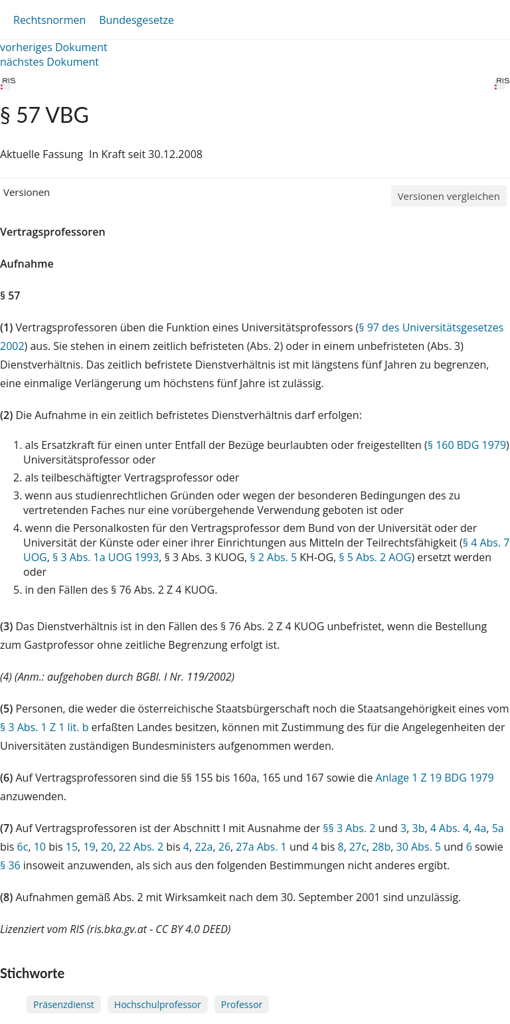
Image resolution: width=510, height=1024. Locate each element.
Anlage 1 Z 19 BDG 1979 (435, 777)
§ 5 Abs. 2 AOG (375, 557)
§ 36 (10, 865)
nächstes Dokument (49, 61)
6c (23, 846)
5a (498, 828)
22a (203, 846)
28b (381, 846)
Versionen (26, 192)
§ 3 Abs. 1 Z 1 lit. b (44, 727)
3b (418, 828)
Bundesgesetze (136, 20)
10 (40, 846)
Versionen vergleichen (449, 196)
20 (107, 846)
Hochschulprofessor (157, 1004)
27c (358, 846)
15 (72, 846)
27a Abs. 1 (261, 846)
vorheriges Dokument (54, 47)
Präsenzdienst (63, 1004)
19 (89, 846)
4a (480, 828)
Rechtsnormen (49, 20)
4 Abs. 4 (449, 828)
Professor (242, 1004)
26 (224, 846)
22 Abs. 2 (141, 846)
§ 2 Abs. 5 (273, 557)
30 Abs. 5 (419, 846)
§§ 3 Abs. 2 (349, 828)
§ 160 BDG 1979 (467, 445)
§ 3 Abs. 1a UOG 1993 (105, 557)
